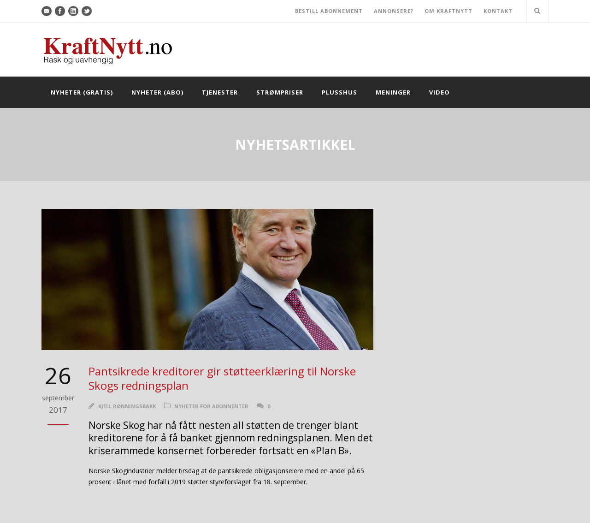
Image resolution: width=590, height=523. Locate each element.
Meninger (393, 92)
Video (439, 92)
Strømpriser (279, 92)
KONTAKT (498, 10)
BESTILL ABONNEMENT (329, 10)
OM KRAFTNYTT (448, 10)
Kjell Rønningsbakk (127, 406)
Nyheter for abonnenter (211, 406)
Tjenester (220, 92)
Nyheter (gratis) (82, 92)
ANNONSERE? (393, 10)
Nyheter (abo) (157, 92)
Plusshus (339, 92)
